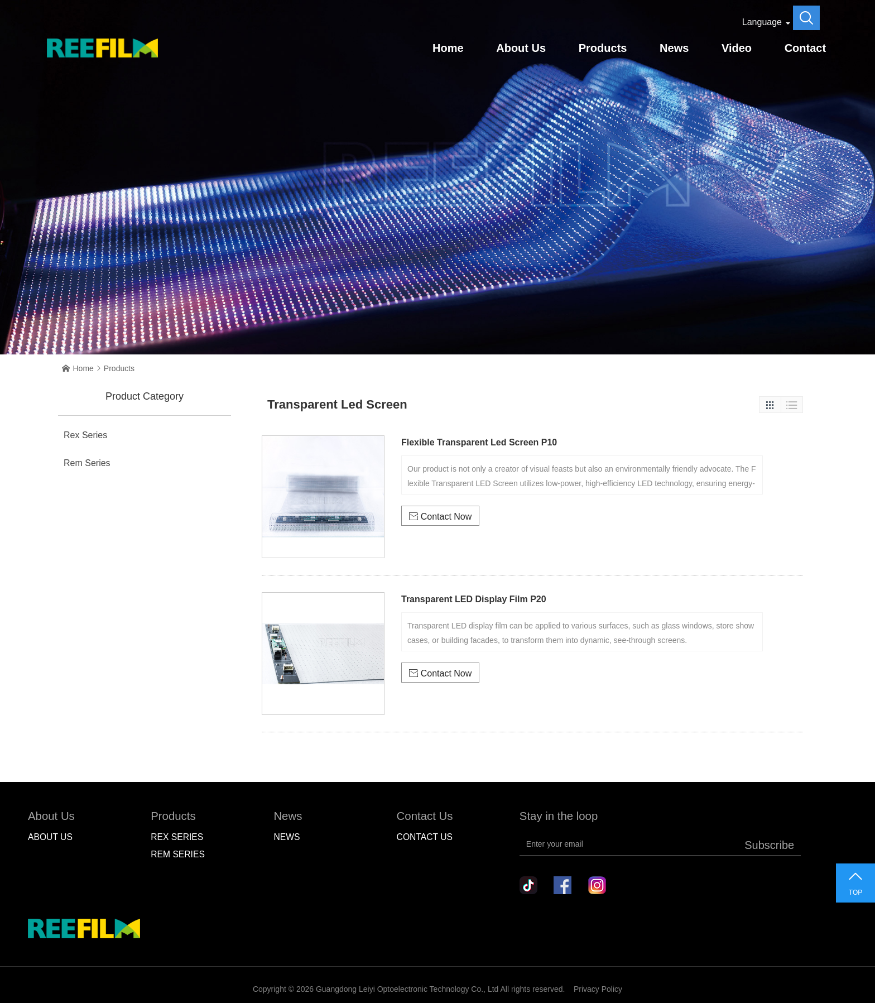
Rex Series (85, 435)
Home (448, 48)
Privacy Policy (598, 989)
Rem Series (87, 463)
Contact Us (425, 837)
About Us (521, 48)
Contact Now (440, 516)
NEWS (286, 837)
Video (737, 48)
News (674, 48)
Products (603, 48)
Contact (805, 48)
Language (762, 22)
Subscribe (769, 845)
